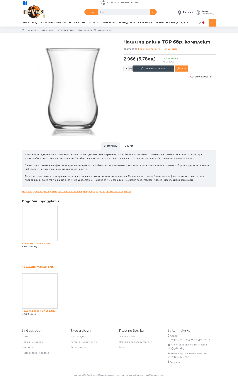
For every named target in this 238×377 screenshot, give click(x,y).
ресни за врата (114, 189)
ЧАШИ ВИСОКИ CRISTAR (36, 241)
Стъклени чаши (66, 29)
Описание (110, 145)
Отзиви (129, 145)
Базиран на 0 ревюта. (149, 48)
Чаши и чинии (47, 29)
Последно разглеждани (38, 265)
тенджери (89, 189)
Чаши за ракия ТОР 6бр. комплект (40, 309)
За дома (32, 29)
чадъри (100, 189)
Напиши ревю (170, 48)
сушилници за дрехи (45, 189)
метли (127, 189)
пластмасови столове (70, 189)
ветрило (27, 189)
